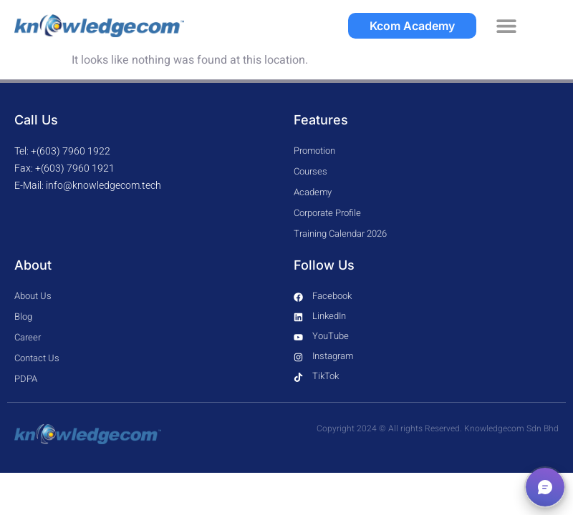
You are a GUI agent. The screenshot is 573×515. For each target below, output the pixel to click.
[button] (507, 26)
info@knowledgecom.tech (103, 185)
